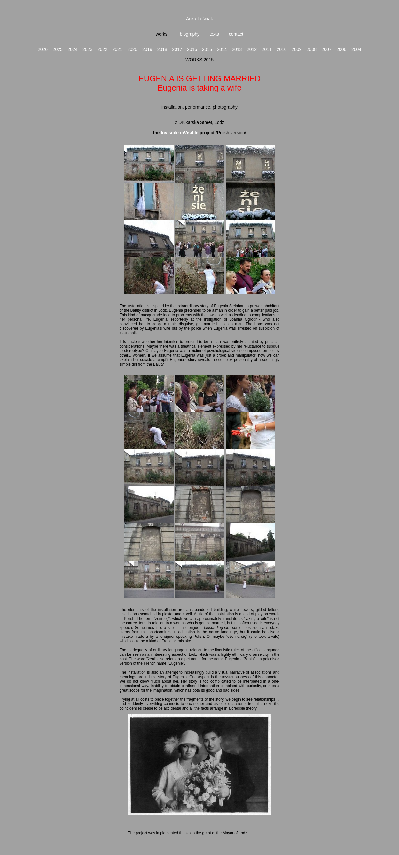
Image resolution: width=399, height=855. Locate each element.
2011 (267, 49)
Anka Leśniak (199, 18)
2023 (87, 49)
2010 (281, 49)
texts (214, 34)
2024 (72, 49)
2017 (177, 49)
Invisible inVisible (179, 132)
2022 (102, 49)
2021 (117, 49)
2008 (312, 49)
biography (189, 34)
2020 (132, 49)
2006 (341, 49)
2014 (222, 49)
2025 (58, 49)
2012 (252, 49)
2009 (296, 49)
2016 (192, 49)
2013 (237, 49)
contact (236, 34)
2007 (327, 49)
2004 (356, 49)
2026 (43, 49)
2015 (207, 49)
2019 (147, 49)
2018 (162, 49)
